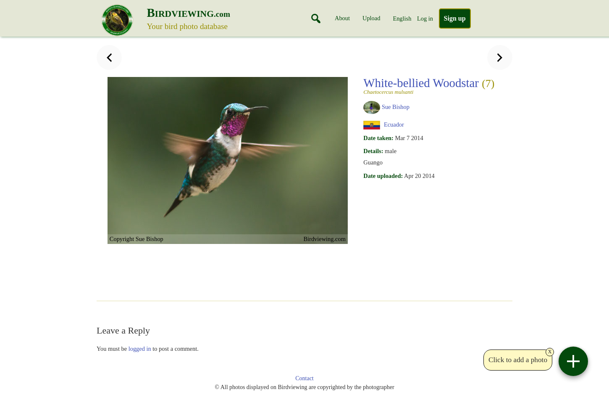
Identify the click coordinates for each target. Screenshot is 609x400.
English (402, 18)
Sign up (455, 18)
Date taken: (378, 138)
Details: (373, 151)
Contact (304, 378)
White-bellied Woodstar (428, 85)
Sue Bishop (396, 106)
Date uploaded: (383, 175)
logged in (140, 348)
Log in (425, 18)
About (342, 18)
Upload (371, 18)
